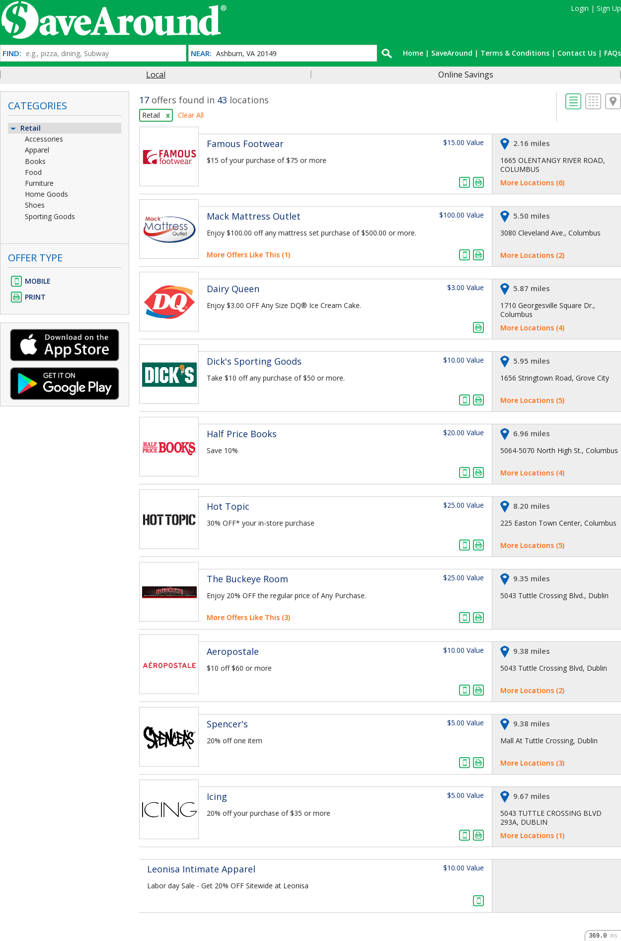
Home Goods (46, 194)
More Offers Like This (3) (248, 617)
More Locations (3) (532, 763)
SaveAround (451, 53)
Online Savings (465, 74)
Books (35, 161)
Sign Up (609, 8)
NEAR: (201, 53)
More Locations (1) (532, 835)
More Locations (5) (532, 400)
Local (155, 74)
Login (580, 8)
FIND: (11, 53)
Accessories (44, 139)
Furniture (39, 183)
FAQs (612, 53)
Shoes (35, 205)
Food (33, 172)
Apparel (37, 150)
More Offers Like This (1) (248, 254)
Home (413, 53)
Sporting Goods (50, 216)
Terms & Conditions (514, 53)
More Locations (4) (532, 327)
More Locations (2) (532, 255)
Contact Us (576, 53)
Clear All (191, 115)
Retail (25, 128)
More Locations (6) (532, 182)
